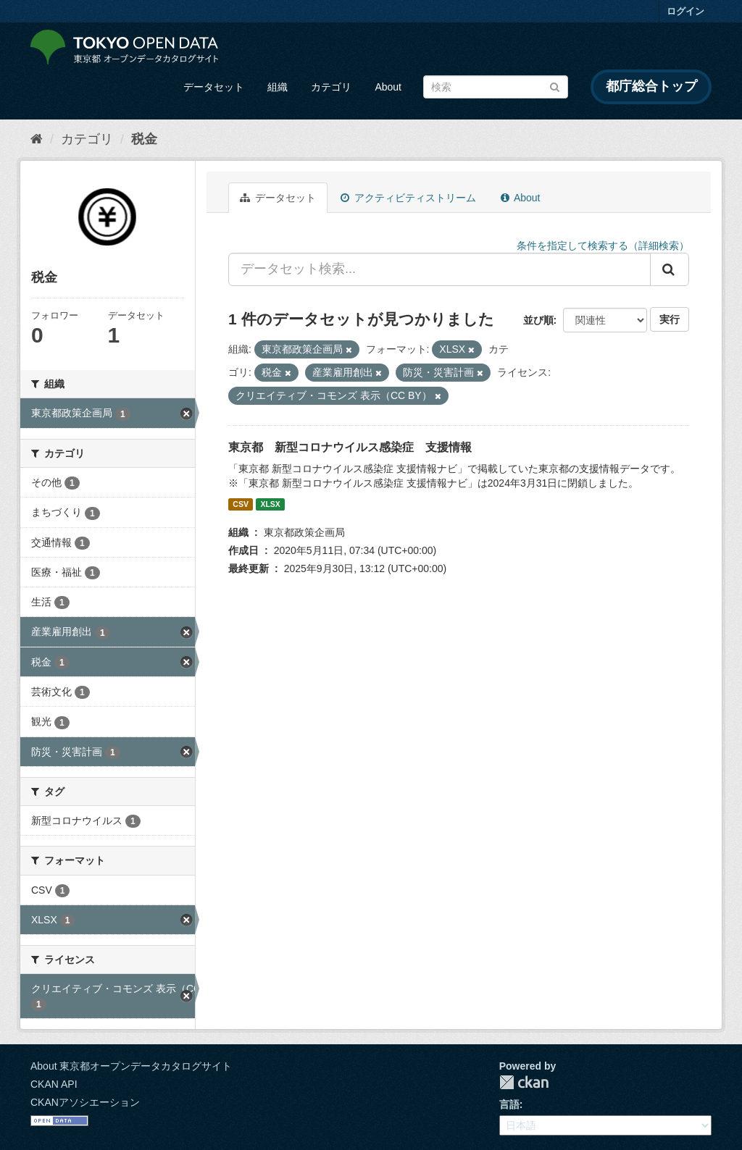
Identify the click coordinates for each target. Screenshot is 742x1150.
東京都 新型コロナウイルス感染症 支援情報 (350, 447)
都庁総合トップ (651, 86)
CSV (241, 504)
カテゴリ (331, 87)
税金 (144, 139)
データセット (213, 87)
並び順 (538, 320)
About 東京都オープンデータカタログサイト (131, 1066)
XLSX (270, 504)
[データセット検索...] (439, 269)
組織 (277, 87)
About (388, 87)
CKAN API (54, 1084)
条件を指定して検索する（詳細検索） (603, 245)
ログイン (685, 11)
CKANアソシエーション (85, 1102)
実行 (669, 319)
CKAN (524, 1082)
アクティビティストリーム (408, 197)
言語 (509, 1104)
